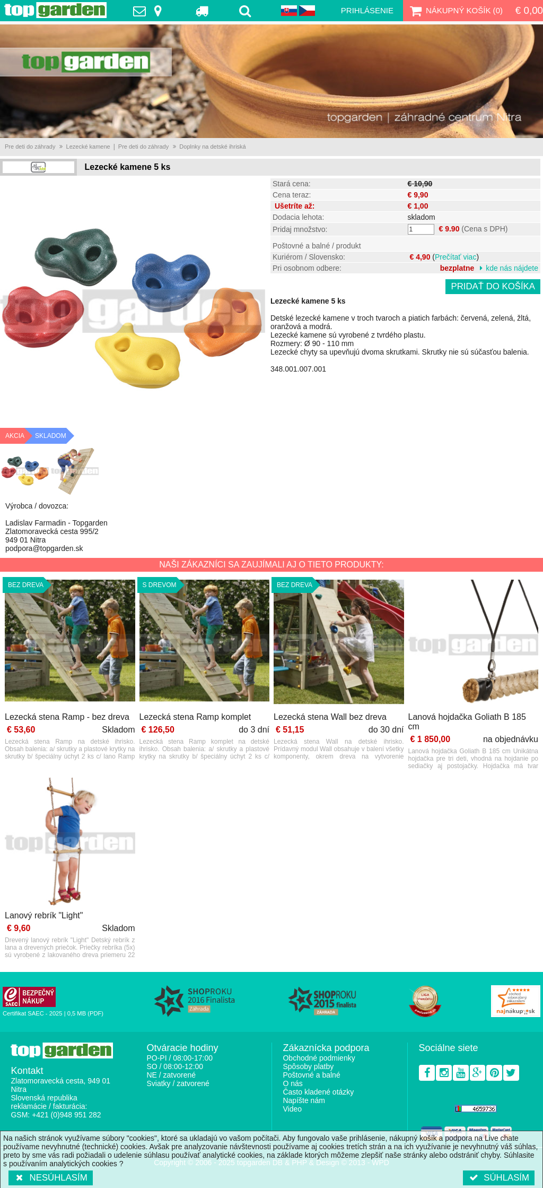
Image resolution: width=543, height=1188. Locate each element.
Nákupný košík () (455, 10)
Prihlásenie (367, 10)
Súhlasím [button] (498, 1178)
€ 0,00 (529, 10)
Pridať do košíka (493, 286)
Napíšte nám (304, 1100)
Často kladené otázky (318, 1092)
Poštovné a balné (311, 1075)
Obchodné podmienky (319, 1058)
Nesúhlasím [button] (50, 1178)
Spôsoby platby (308, 1066)
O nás (292, 1083)
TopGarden (55, 10)
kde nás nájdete (512, 268)
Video (292, 1109)
